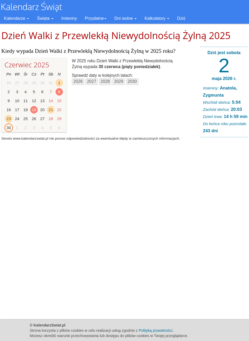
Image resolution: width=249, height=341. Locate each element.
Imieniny (69, 18)
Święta (45, 18)
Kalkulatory (157, 18)
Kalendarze (16, 18)
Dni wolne (125, 18)
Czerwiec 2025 (26, 64)
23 (9, 118)
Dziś (181, 18)
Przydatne (95, 18)
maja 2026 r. (224, 78)
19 (34, 109)
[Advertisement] (224, 222)
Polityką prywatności (155, 330)
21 (51, 109)
